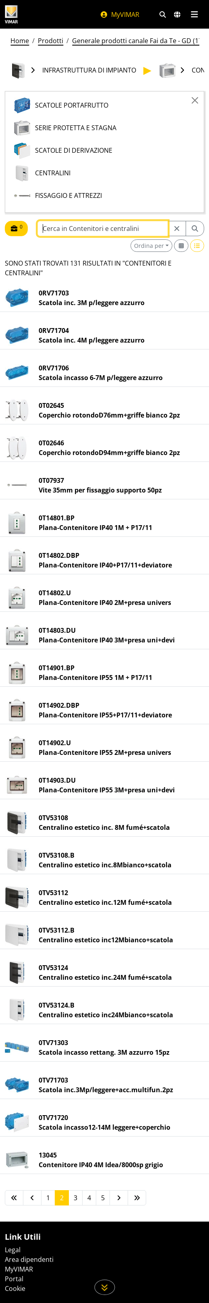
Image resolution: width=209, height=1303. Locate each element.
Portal (14, 1278)
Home (19, 40)
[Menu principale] (194, 14)
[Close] (195, 100)
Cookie (15, 1288)
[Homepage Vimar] (11, 14)
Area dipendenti (29, 1259)
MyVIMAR (119, 14)
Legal (13, 1249)
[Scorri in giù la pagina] (104, 1287)
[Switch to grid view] (181, 245)
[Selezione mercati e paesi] (177, 14)
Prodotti (50, 40)
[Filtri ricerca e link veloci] (163, 14)
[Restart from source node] (177, 228)
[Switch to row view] (197, 245)
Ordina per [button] (149, 245)
